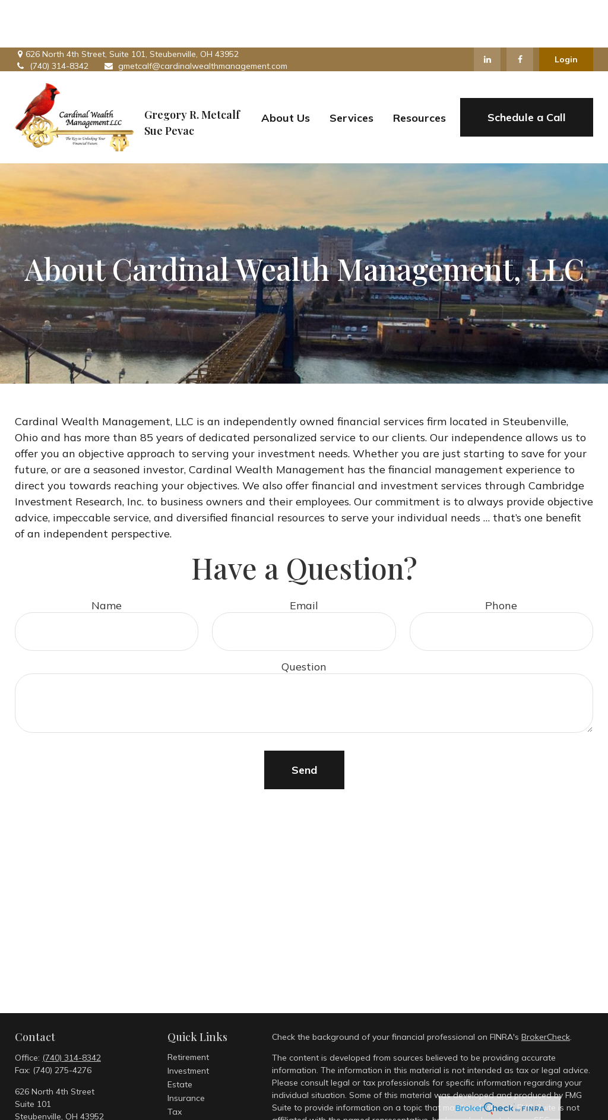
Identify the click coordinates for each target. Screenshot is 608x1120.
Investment (188, 1023)
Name (106, 558)
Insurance (186, 1050)
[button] (285, 70)
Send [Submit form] (304, 722)
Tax (174, 1064)
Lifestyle (183, 1091)
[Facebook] (519, 12)
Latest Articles (195, 1105)
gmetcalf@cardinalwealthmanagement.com (195, 18)
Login (566, 12)
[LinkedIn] (487, 12)
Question (304, 619)
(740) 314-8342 (51, 18)
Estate (179, 1037)
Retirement (188, 1009)
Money (180, 1077)
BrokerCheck (545, 989)
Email (304, 558)
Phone (501, 558)
